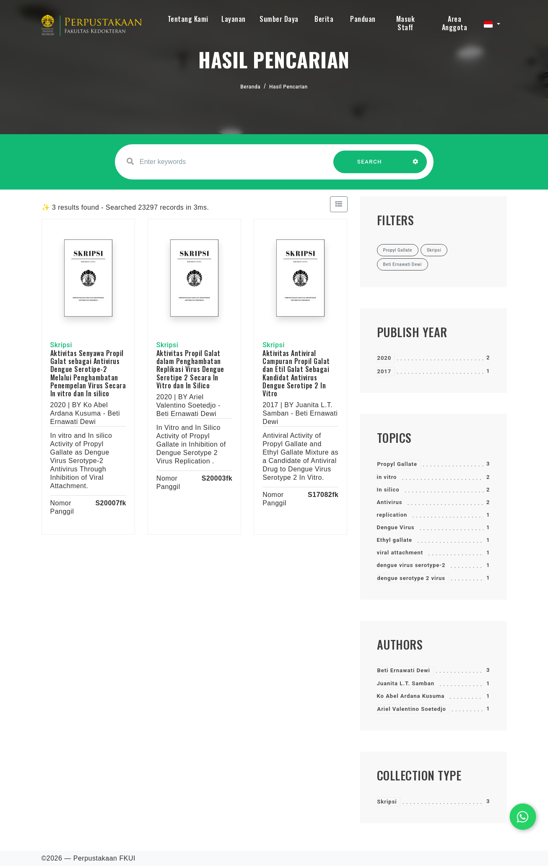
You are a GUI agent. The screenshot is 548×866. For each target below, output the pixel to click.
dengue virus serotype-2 (411, 565)
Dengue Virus (396, 527)
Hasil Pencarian (288, 87)
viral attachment (400, 552)
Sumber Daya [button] (279, 19)
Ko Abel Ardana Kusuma (411, 696)
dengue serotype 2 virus (411, 578)
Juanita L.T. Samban (406, 683)
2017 (384, 371)
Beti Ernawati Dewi (403, 670)
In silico (388, 489)
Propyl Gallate (397, 464)
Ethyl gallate (395, 540)
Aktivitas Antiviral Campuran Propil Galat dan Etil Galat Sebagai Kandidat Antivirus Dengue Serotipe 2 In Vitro (296, 373)
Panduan (363, 19)
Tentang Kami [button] (188, 19)
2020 (384, 358)
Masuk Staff (405, 23)
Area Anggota (454, 23)
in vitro (387, 477)
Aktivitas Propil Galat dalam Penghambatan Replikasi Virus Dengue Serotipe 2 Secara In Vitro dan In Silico (190, 369)
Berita (323, 19)
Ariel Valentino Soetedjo (411, 709)
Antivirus (390, 502)
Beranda (250, 87)
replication (392, 515)
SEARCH (369, 166)
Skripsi (387, 801)
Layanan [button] (233, 19)
